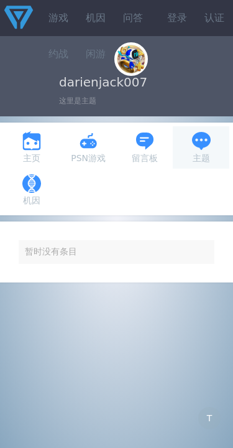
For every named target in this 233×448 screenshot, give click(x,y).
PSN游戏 (88, 147)
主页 (32, 147)
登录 (177, 18)
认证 (214, 18)
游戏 (58, 18)
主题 (201, 147)
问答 (133, 18)
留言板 (145, 147)
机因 (96, 18)
